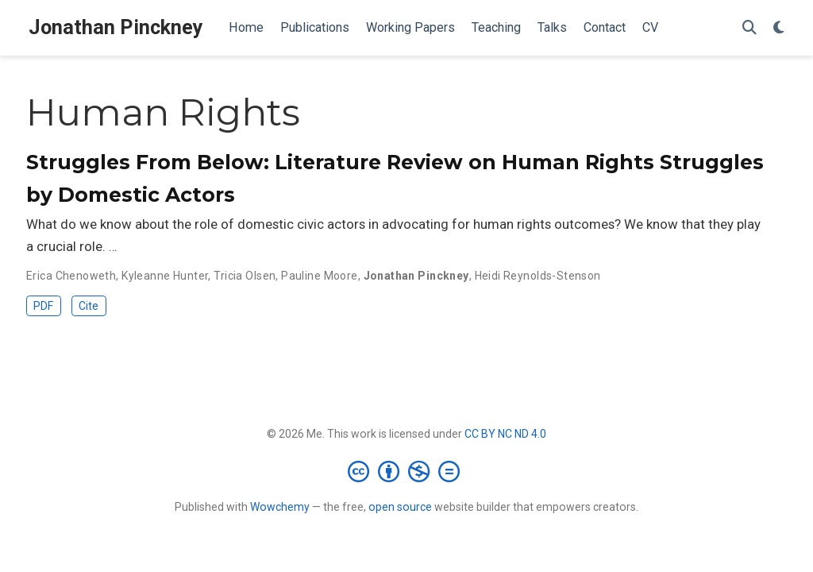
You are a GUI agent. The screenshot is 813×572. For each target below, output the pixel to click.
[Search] (749, 28)
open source (400, 506)
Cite (88, 306)
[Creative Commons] (407, 471)
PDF (43, 306)
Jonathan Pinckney (116, 27)
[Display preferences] (778, 28)
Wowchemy (280, 506)
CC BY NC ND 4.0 (505, 433)
